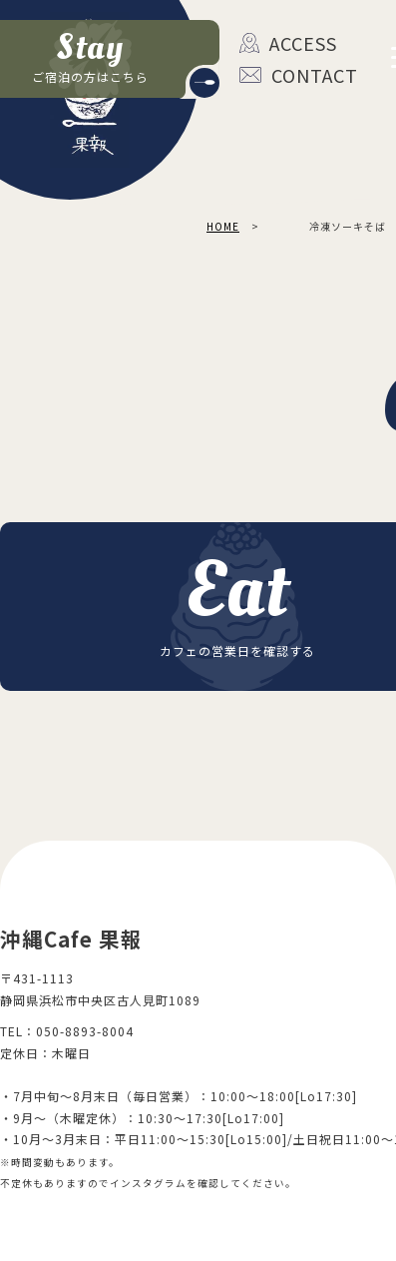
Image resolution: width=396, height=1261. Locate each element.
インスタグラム (148, 1183)
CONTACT (287, 75)
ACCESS (287, 43)
